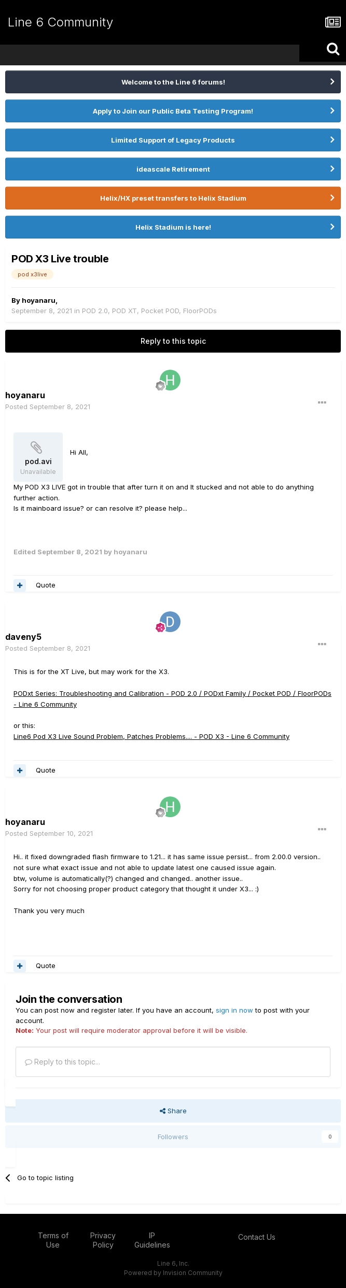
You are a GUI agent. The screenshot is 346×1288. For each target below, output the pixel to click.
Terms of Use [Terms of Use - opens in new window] (53, 1240)
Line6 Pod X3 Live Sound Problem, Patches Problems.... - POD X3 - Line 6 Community (151, 736)
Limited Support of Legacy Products (173, 140)
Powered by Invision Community (173, 1273)
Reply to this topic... (62, 1061)
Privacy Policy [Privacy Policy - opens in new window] (103, 1240)
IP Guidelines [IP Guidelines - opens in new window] (152, 1240)
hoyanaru (39, 300)
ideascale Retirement (173, 169)
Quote (46, 585)
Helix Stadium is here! (173, 227)
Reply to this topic (173, 341)
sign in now (234, 1010)
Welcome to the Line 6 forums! (173, 82)
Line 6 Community (60, 22)
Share (173, 1110)
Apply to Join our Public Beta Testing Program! (173, 111)
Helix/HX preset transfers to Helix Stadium (173, 198)
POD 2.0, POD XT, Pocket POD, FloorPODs (149, 310)
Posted (47, 406)
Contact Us (256, 1237)
